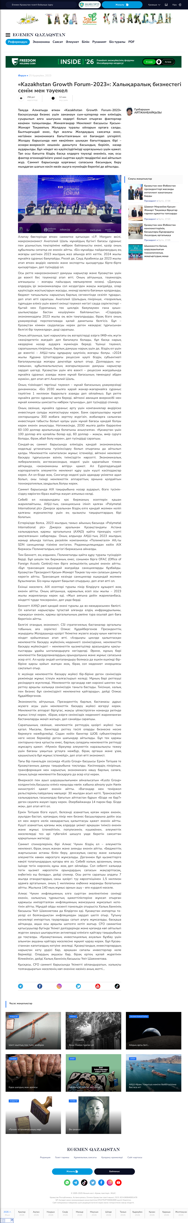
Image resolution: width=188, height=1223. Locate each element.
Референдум (17, 42)
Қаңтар (21, 1213)
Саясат (58, 42)
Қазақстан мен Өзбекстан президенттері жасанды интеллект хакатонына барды (160, 191)
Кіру (176, 4)
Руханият (99, 42)
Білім (85, 42)
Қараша (166, 1213)
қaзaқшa (154, 4)
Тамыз (123, 1213)
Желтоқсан (181, 1213)
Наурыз (50, 1213)
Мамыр (79, 1213)
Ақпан (36, 1213)
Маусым (94, 1213)
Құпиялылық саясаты (85, 1157)
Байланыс (114, 1171)
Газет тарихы (62, 1157)
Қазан (152, 1213)
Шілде (108, 1213)
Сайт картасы (134, 1157)
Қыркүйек (137, 1213)
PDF (131, 42)
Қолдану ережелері (112, 1157)
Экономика (41, 42)
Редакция (45, 1157)
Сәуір (65, 1213)
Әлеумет (72, 42)
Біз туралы (117, 42)
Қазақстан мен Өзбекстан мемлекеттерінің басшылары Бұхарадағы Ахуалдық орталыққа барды (160, 231)
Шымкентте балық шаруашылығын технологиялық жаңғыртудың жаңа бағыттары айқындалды (159, 252)
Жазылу (122, 4)
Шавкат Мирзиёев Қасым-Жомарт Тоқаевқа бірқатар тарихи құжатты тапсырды (160, 210)
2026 (7, 1213)
